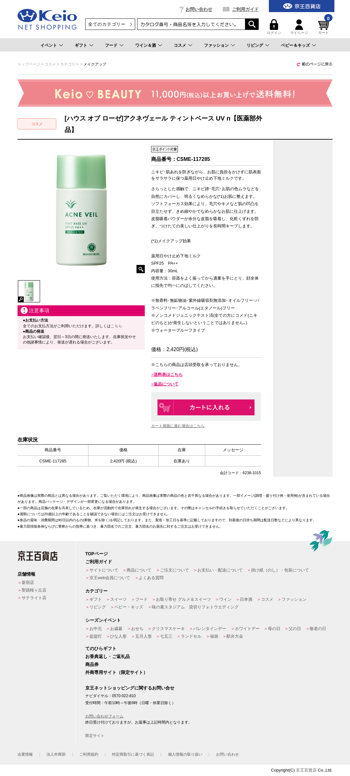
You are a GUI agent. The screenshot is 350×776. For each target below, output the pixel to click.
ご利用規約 (88, 754)
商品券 (92, 664)
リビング (255, 45)
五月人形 (143, 636)
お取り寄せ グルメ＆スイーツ (183, 599)
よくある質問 (151, 577)
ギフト (81, 45)
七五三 (166, 636)
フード (111, 45)
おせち (137, 628)
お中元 (95, 628)
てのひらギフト (100, 648)
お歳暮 (116, 628)
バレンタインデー (209, 628)
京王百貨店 (306, 770)
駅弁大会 (235, 636)
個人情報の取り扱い (185, 754)
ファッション (216, 45)
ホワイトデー (247, 628)
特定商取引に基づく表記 (133, 754)
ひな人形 (118, 636)
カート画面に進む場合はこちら (178, 426)
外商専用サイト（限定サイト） (116, 672)
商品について (139, 570)
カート (324, 26)
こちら (116, 326)
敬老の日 (318, 628)
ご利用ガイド (245, 9)
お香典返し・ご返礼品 (107, 656)
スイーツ (118, 599)
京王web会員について (109, 577)
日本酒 (246, 599)
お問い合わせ (199, 9)
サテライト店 (34, 597)
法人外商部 (56, 754)
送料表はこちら (168, 374)
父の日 (295, 628)
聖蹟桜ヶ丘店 (34, 590)
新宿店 (28, 582)
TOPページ (96, 553)
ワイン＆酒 (145, 45)
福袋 (214, 636)
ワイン (225, 599)
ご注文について (174, 570)
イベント (48, 45)
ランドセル (191, 636)
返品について (166, 384)
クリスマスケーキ (168, 628)
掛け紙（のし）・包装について (280, 570)
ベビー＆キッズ (295, 45)
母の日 (274, 628)
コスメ (180, 45)
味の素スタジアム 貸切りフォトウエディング (195, 607)
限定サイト (94, 735)
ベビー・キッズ (128, 607)
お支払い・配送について (220, 570)
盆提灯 (95, 636)
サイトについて (103, 570)
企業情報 (25, 754)
